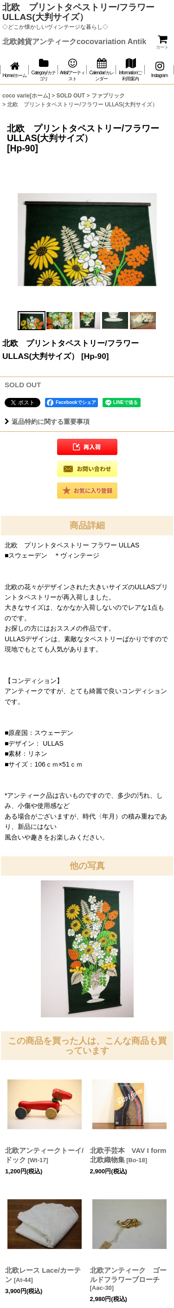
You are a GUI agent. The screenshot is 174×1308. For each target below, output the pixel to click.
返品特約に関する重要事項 (47, 421)
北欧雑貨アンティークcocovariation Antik (74, 41)
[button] (31, 320)
